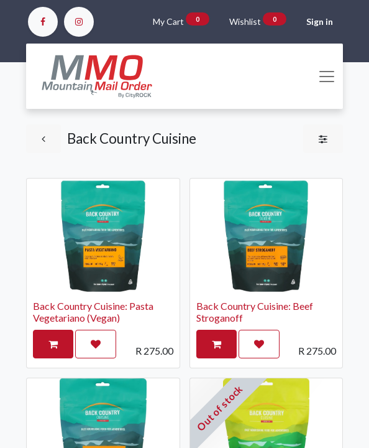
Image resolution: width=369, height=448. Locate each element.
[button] (53, 344)
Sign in (319, 21)
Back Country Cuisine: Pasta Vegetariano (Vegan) (93, 312)
